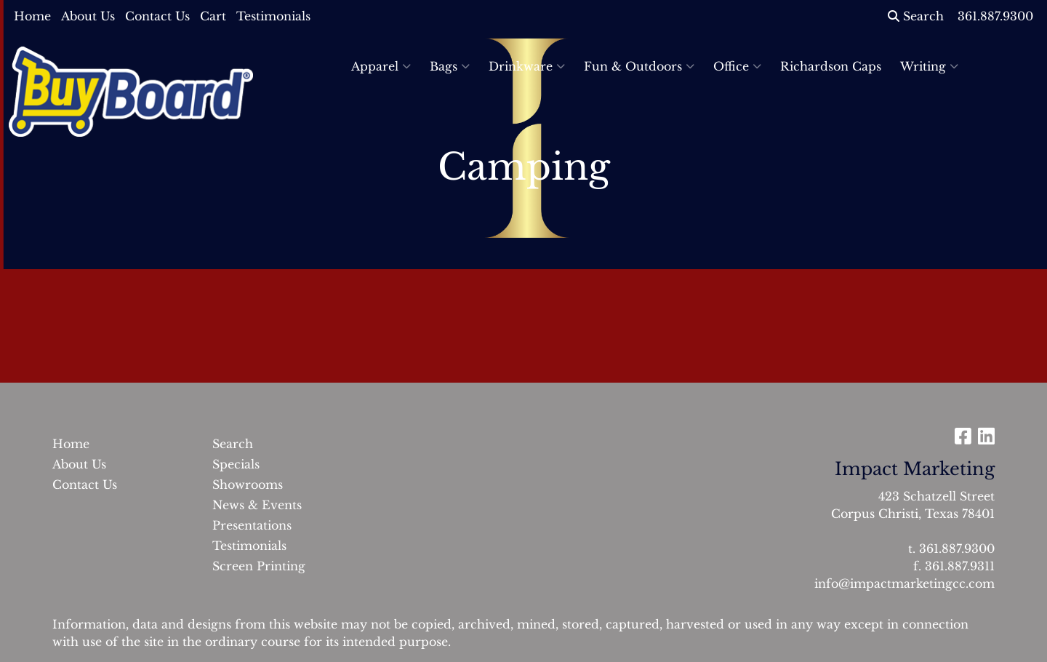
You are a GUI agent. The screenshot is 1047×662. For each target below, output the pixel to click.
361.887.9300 (957, 548)
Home (32, 16)
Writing (929, 66)
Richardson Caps (830, 66)
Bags (450, 66)
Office (737, 66)
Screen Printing (258, 566)
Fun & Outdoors (639, 66)
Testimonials (273, 16)
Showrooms (247, 484)
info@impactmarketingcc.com (904, 583)
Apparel (381, 66)
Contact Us (157, 16)
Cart (213, 16)
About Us (88, 16)
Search (916, 16)
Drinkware (527, 66)
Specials (236, 464)
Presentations (252, 525)
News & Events (257, 505)
